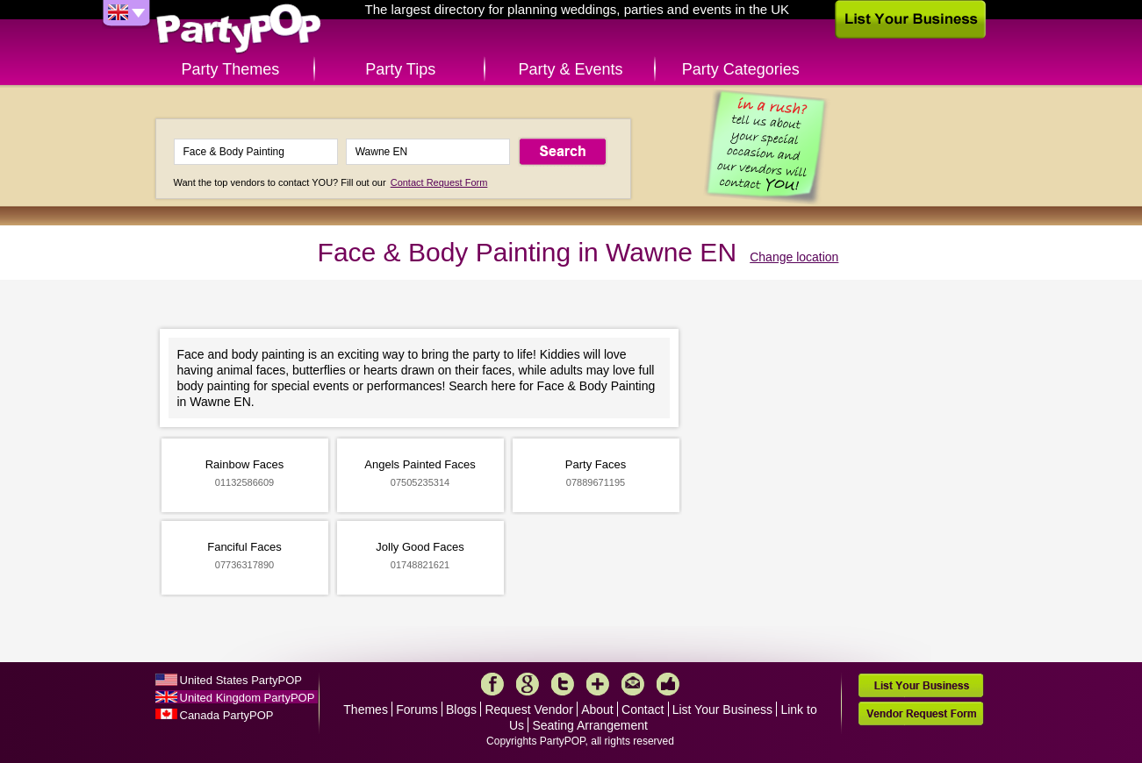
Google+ (527, 684)
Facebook (492, 684)
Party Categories (741, 69)
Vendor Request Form (921, 713)
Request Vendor (528, 709)
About (597, 709)
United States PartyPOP (241, 680)
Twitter (562, 684)
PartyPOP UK (238, 29)
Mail (632, 684)
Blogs (461, 709)
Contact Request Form (439, 182)
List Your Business (722, 709)
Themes (365, 709)
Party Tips (400, 69)
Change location (794, 257)
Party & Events (570, 69)
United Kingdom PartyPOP (247, 697)
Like (668, 684)
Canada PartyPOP (227, 715)
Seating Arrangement (590, 725)
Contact (642, 709)
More (597, 684)
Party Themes (231, 69)
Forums (416, 709)
